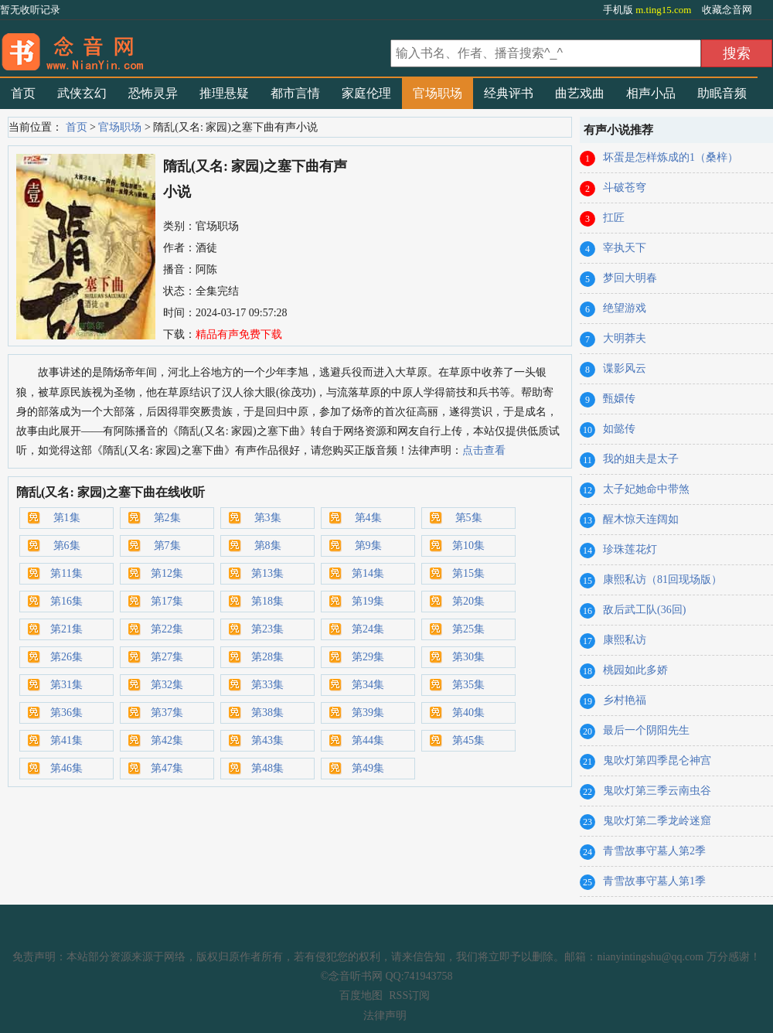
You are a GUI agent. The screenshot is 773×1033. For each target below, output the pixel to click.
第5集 (468, 517)
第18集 (267, 601)
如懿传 (619, 429)
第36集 (66, 712)
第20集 (468, 601)
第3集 (267, 517)
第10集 (468, 545)
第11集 (66, 573)
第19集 (368, 601)
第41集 (66, 740)
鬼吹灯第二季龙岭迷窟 (657, 821)
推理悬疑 (224, 93)
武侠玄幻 (82, 93)
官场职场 (437, 93)
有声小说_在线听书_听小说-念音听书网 (193, 47)
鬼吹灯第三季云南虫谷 (657, 790)
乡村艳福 (624, 700)
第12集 (167, 573)
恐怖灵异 (153, 93)
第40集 (468, 712)
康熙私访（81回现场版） (662, 579)
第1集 (66, 517)
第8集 (267, 545)
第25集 (468, 629)
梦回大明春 (630, 278)
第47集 (167, 768)
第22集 (167, 629)
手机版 (648, 9)
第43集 (267, 740)
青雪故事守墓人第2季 (654, 851)
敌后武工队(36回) (644, 609)
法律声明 (385, 1015)
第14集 (368, 573)
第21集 (66, 629)
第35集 (468, 684)
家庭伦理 (366, 93)
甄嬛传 (619, 398)
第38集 (267, 712)
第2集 (167, 517)
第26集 (66, 657)
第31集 (66, 684)
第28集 (267, 657)
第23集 (267, 629)
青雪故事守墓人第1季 (654, 881)
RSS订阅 (409, 995)
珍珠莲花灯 (630, 549)
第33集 (267, 684)
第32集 (167, 684)
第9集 (368, 545)
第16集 (66, 601)
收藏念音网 (727, 9)
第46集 (66, 768)
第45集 (468, 740)
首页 (23, 93)
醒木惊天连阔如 (641, 519)
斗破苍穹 (624, 187)
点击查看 (484, 450)
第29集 (368, 657)
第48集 (267, 768)
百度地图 (361, 995)
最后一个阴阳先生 (646, 730)
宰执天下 (624, 248)
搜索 (737, 53)
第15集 (468, 573)
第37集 (167, 712)
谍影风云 (624, 368)
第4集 (368, 517)
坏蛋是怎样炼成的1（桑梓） (670, 157)
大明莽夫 (624, 338)
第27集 (167, 657)
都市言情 (295, 93)
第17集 (167, 601)
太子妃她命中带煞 (646, 489)
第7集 (167, 545)
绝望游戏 (624, 308)
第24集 (368, 629)
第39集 (368, 712)
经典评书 (508, 93)
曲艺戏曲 (579, 93)
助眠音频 (722, 93)
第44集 (368, 740)
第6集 (66, 545)
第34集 (368, 684)
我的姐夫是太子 (641, 459)
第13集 (267, 573)
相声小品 (651, 93)
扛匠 (614, 217)
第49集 (368, 768)
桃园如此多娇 (635, 670)
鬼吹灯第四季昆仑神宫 (657, 760)
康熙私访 (624, 640)
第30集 (468, 657)
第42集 (167, 740)
